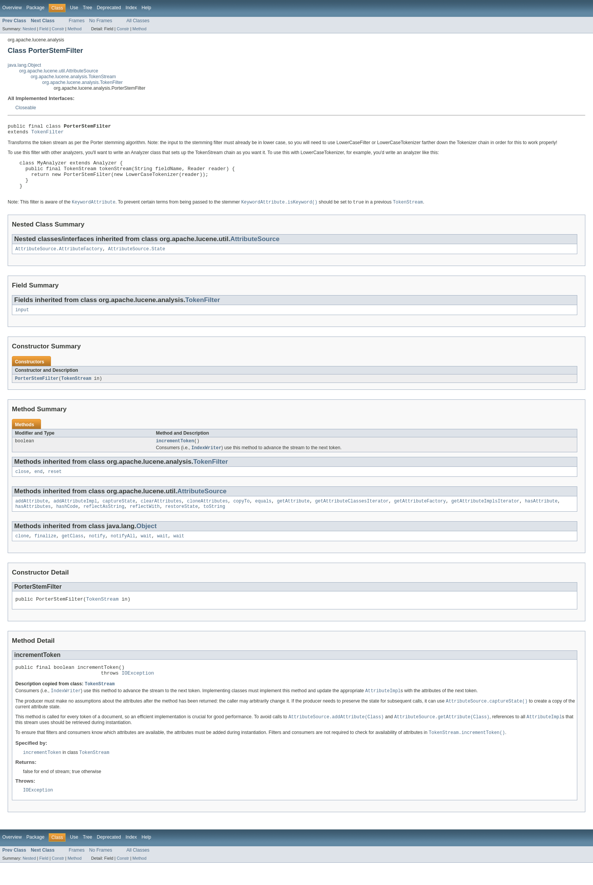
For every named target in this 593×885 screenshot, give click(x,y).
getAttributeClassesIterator (352, 515)
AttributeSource (255, 248)
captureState (118, 515)
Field (43, 28)
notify (97, 551)
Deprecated (109, 7)
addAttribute (31, 515)
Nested (29, 28)
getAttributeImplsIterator (485, 515)
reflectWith (145, 521)
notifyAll (123, 551)
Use (74, 7)
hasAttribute (541, 515)
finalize (45, 551)
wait (146, 551)
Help (146, 7)
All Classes (137, 20)
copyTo (241, 515)
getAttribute (293, 515)
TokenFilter (47, 133)
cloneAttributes (207, 515)
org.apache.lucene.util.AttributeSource (58, 71)
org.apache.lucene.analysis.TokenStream (73, 76)
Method (74, 28)
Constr (58, 28)
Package (35, 7)
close (22, 485)
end (38, 485)
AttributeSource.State (136, 259)
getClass (73, 551)
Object (146, 541)
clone (22, 551)
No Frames (100, 20)
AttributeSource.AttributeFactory (58, 259)
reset (55, 485)
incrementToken (175, 453)
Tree (87, 7)
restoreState (181, 521)
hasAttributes (33, 521)
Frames (76, 20)
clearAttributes (161, 515)
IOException (138, 691)
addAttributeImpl (75, 515)
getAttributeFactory (420, 515)
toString (214, 521)
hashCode (67, 521)
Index (131, 7)
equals (263, 515)
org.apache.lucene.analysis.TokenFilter (82, 82)
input (22, 321)
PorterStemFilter (37, 390)
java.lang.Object (24, 65)
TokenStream (76, 390)
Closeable (25, 107)
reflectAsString (104, 521)
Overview (12, 7)
